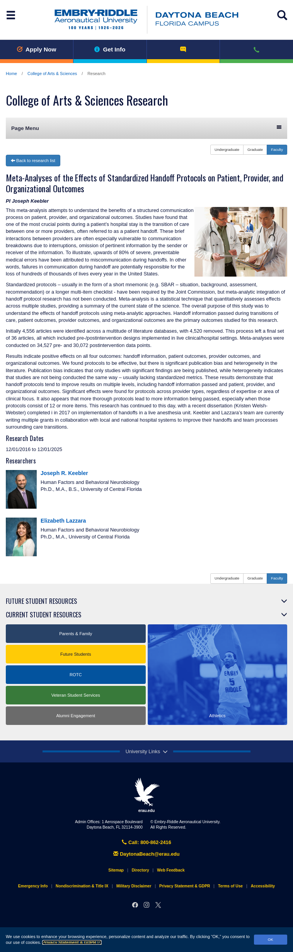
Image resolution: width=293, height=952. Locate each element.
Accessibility (263, 886)
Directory (140, 870)
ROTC (76, 674)
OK (270, 939)
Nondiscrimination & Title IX (82, 886)
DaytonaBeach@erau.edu (146, 854)
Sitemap (116, 870)
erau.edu (146, 795)
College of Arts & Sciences (52, 73)
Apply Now (36, 49)
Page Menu (146, 128)
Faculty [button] (277, 149)
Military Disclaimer (133, 886)
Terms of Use (230, 886)
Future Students (75, 654)
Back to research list (33, 160)
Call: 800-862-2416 (146, 842)
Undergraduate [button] (227, 149)
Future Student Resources (41, 601)
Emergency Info (33, 886)
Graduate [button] (255, 149)
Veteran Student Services (75, 695)
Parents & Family (75, 633)
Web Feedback (170, 870)
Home (11, 73)
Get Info (110, 49)
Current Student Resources (43, 615)
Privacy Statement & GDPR (72, 942)
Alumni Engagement (75, 715)
